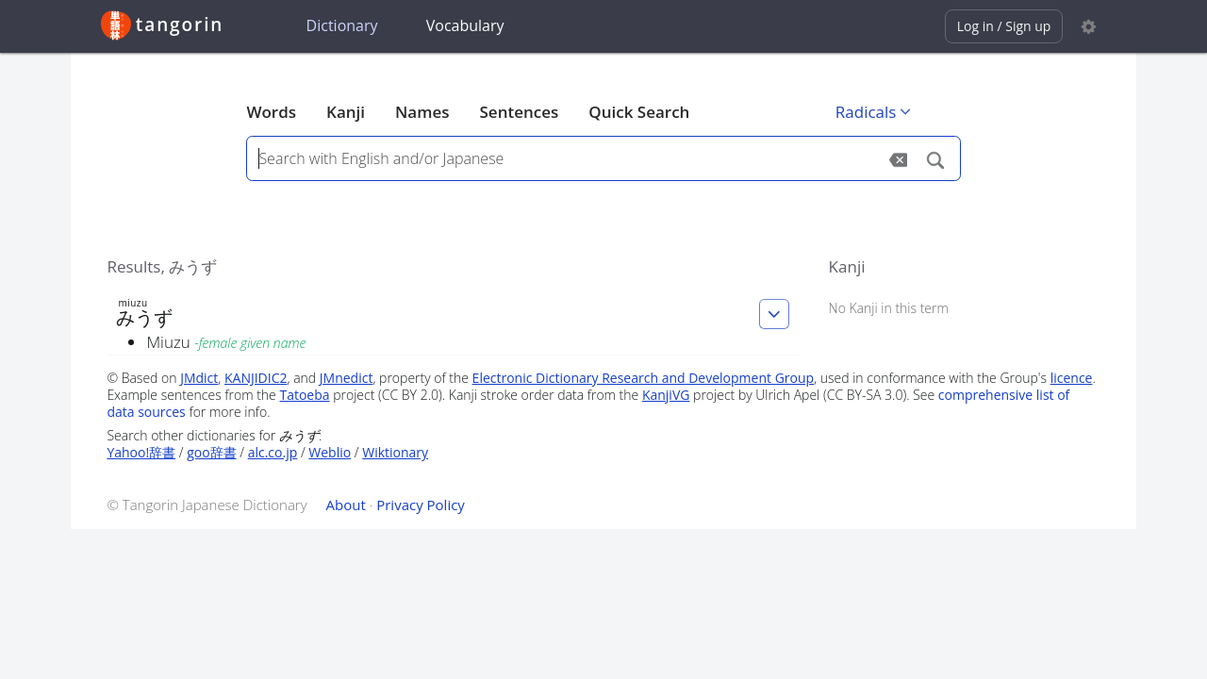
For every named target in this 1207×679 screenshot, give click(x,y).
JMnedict (346, 378)
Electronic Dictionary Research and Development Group (643, 378)
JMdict (199, 378)
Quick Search (638, 112)
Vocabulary (465, 25)
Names (422, 112)
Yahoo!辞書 (141, 452)
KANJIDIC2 (256, 378)
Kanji (345, 112)
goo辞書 (211, 452)
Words (271, 112)
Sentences (519, 112)
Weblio (329, 452)
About (346, 504)
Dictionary (342, 25)
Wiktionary (395, 452)
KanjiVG (666, 395)
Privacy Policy (420, 504)
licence (1071, 378)
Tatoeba (304, 395)
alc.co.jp (273, 452)
